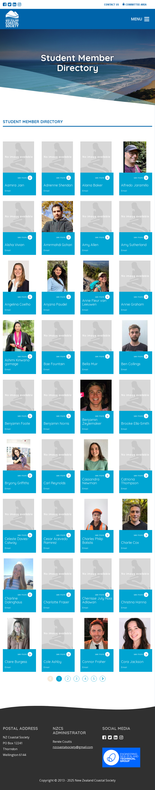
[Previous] (50, 679)
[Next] (103, 679)
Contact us (111, 4)
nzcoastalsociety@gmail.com (73, 747)
